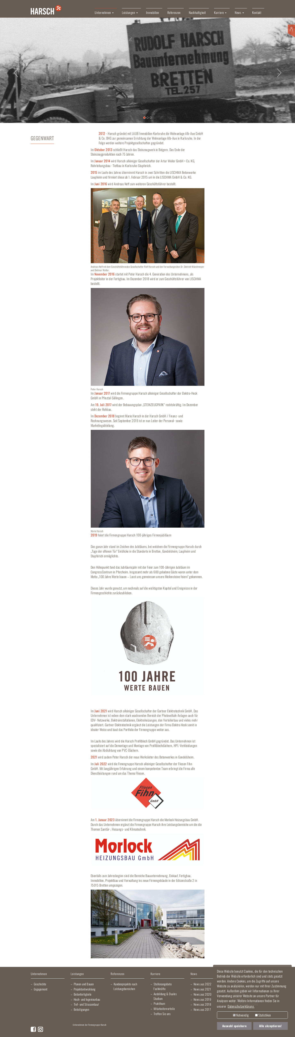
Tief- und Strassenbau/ (86, 1004)
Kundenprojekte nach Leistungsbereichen (125, 986)
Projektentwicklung (84, 989)
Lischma (104, 1031)
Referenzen (174, 12)
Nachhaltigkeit (197, 12)
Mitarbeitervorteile (164, 1008)
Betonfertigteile (83, 994)
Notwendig (241, 1015)
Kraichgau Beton (202, 1031)
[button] (15, 70)
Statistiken (263, 1015)
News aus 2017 (202, 1009)
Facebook (33, 1029)
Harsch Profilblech (183, 1031)
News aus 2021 (202, 989)
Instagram (40, 1029)
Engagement (41, 989)
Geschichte (40, 984)
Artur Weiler (82, 1031)
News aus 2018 (202, 1004)
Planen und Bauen (84, 984)
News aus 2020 (203, 994)
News (194, 974)
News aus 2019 (202, 999)
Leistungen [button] (130, 12)
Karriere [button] (220, 12)
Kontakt (256, 12)
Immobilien (152, 12)
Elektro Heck (128, 1031)
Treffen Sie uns (162, 1013)
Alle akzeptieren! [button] (270, 1026)
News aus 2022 (202, 984)
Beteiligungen (81, 1009)
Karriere (155, 974)
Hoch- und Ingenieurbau (87, 999)
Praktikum (159, 1003)
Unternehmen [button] (104, 12)
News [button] (239, 12)
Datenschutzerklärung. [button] (241, 1006)
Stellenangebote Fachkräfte (162, 986)
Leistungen (77, 974)
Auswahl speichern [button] (234, 1026)
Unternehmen (39, 974)
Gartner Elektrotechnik (157, 1031)
